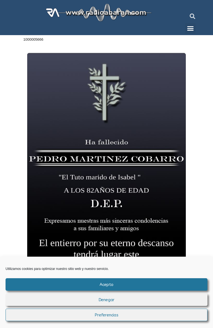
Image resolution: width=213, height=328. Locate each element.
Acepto (106, 284)
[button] (192, 16)
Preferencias (106, 315)
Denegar (106, 299)
